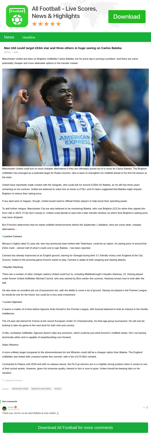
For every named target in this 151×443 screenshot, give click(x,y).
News (9, 37)
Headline (28, 37)
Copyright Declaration (13, 380)
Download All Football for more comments (75, 427)
